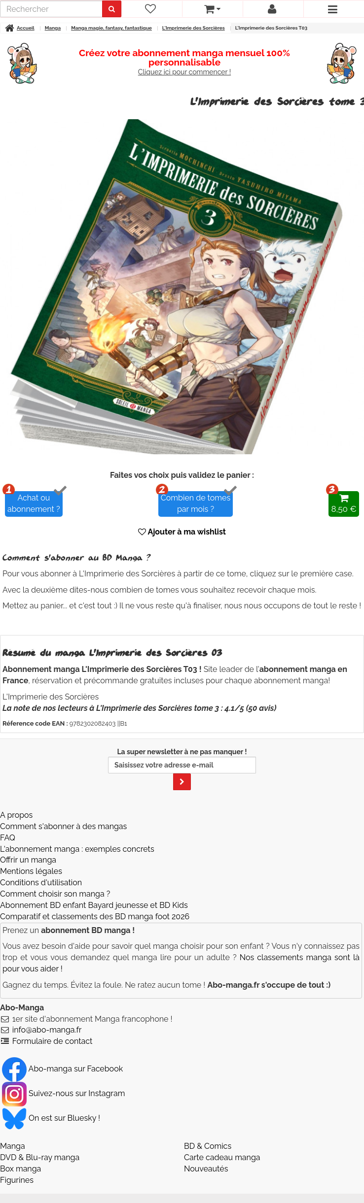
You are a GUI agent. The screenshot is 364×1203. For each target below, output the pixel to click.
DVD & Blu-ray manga (39, 1157)
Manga (12, 1146)
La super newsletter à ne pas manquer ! (182, 769)
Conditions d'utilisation (41, 882)
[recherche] (52, 8)
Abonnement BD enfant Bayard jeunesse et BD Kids (94, 905)
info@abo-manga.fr (47, 1030)
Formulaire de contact (52, 1041)
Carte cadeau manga (222, 1157)
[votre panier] (212, 8)
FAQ (7, 837)
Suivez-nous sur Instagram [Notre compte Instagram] (63, 1093)
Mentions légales (31, 871)
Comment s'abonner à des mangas (63, 826)
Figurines (17, 1180)
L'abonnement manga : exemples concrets (77, 849)
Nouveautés (206, 1168)
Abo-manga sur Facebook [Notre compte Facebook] (62, 1068)
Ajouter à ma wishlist (182, 531)
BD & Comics (207, 1146)
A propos (16, 815)
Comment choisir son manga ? (55, 894)
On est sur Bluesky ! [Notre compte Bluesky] (51, 1118)
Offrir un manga (28, 860)
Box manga (20, 1168)
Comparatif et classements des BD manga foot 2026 (94, 916)
